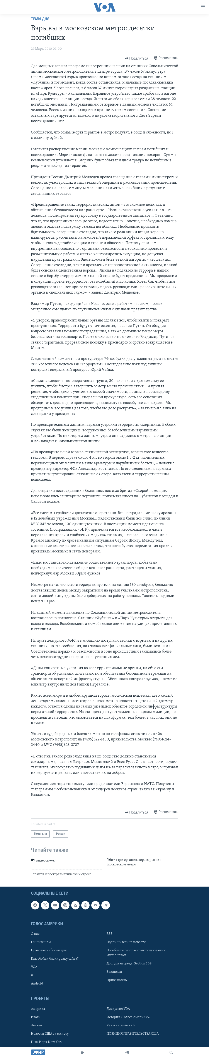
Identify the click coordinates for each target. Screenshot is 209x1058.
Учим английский (121, 1025)
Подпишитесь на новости (126, 942)
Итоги (36, 1017)
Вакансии (114, 972)
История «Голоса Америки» (128, 1017)
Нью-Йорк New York (46, 1042)
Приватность (117, 980)
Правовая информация (49, 950)
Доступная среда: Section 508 (129, 964)
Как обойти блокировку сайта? (54, 959)
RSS (109, 934)
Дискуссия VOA (118, 1009)
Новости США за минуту (50, 1034)
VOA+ (35, 967)
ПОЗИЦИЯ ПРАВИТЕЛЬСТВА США (133, 1034)
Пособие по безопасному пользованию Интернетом (136, 953)
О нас (35, 934)
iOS (33, 975)
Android (37, 984)
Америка (38, 1009)
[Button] (136, 58)
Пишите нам (41, 942)
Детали (36, 1025)
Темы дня (40, 19)
